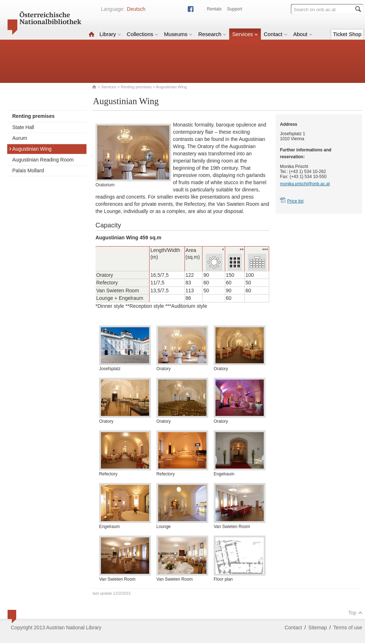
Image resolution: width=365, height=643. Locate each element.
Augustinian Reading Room (43, 160)
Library (110, 34)
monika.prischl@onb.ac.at (305, 183)
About (302, 34)
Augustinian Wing (30, 149)
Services (245, 34)
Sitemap (317, 627)
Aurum (19, 138)
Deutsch (136, 9)
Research (212, 34)
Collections (142, 34)
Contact (276, 34)
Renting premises (136, 87)
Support (234, 9)
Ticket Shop (347, 34)
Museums (178, 34)
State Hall (23, 127)
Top (355, 613)
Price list (295, 201)
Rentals (214, 9)
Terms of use (347, 627)
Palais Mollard (28, 170)
